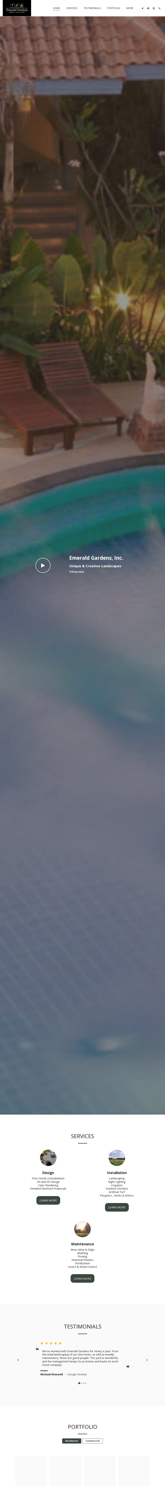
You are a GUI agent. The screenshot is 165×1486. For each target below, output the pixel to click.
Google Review (77, 1385)
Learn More (48, 1211)
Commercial (93, 1451)
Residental (71, 1451)
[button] (142, 8)
